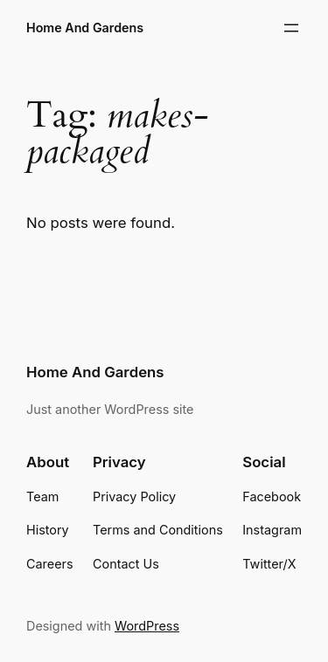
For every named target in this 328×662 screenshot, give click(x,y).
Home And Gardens (84, 27)
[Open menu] (291, 27)
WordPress (147, 625)
